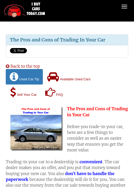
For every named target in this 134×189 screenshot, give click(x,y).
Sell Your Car (23, 92)
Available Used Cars (68, 77)
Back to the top (23, 66)
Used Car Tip (24, 77)
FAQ (54, 92)
